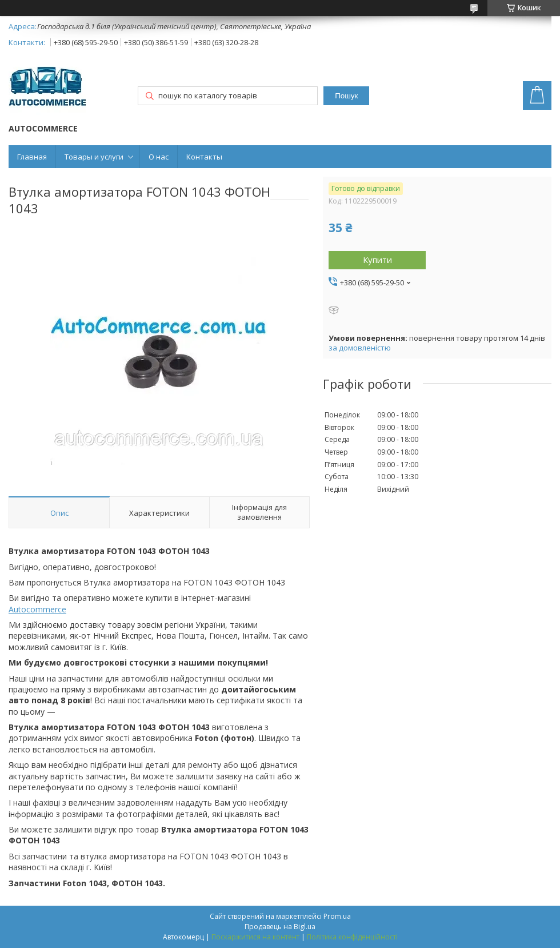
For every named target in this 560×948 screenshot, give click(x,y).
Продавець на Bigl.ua (280, 926)
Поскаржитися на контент (255, 937)
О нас (159, 157)
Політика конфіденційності (352, 937)
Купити (377, 259)
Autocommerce (37, 609)
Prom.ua (337, 916)
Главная (32, 157)
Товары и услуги (94, 157)
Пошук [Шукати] (346, 95)
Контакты (204, 157)
